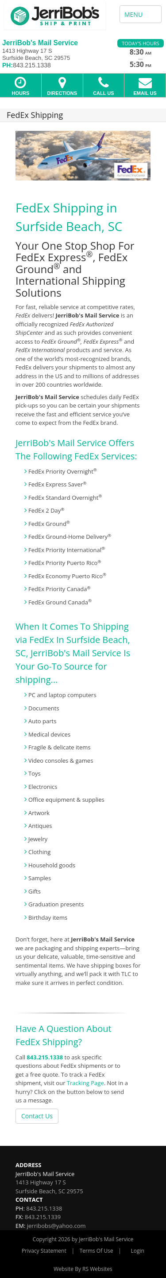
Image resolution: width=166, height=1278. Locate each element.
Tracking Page (85, 1083)
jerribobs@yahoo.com (56, 1226)
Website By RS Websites (83, 1269)
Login (137, 1250)
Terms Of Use (96, 1250)
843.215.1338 (45, 1057)
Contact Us (37, 1116)
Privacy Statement (44, 1250)
